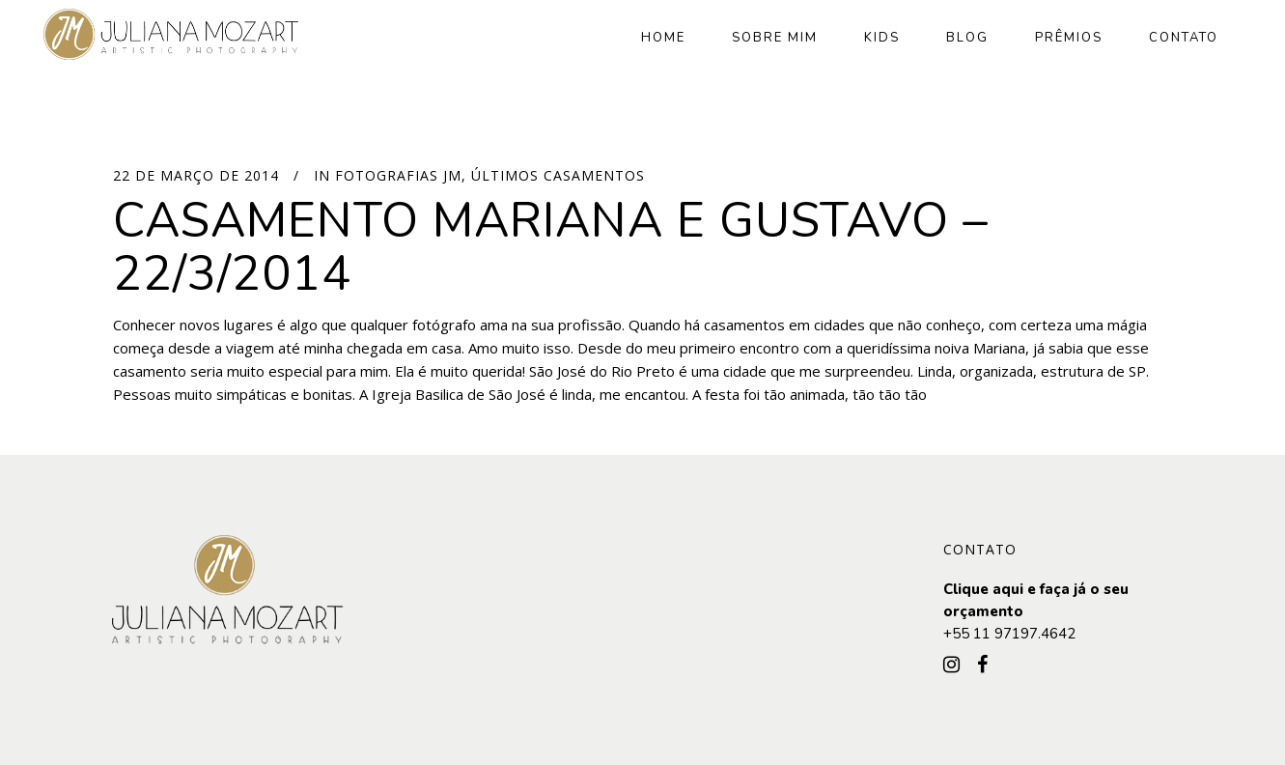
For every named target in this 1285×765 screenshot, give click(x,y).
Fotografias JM (398, 175)
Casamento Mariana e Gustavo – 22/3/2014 (551, 247)
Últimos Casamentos (558, 175)
